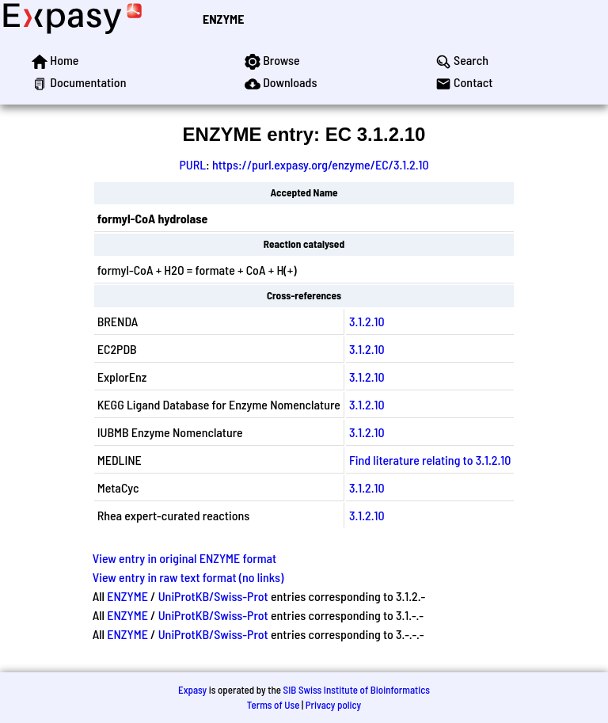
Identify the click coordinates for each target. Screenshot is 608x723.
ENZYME (223, 18)
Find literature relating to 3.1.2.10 (430, 459)
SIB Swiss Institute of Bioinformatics (356, 689)
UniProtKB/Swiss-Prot (213, 595)
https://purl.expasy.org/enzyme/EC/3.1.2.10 (320, 164)
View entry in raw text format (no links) (188, 576)
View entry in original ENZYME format (185, 557)
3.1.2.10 (367, 321)
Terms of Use (273, 704)
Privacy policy (333, 704)
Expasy (192, 689)
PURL (192, 164)
